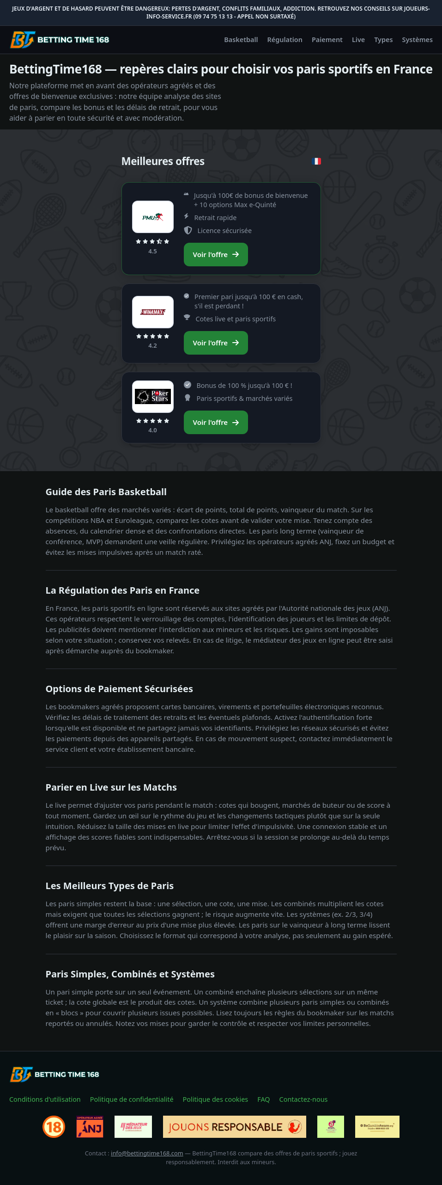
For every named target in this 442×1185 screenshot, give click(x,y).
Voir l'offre (216, 254)
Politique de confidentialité (132, 1099)
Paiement (327, 39)
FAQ (263, 1099)
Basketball (241, 39)
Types (383, 39)
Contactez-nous (303, 1099)
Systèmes (417, 39)
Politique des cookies (215, 1099)
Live (358, 39)
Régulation (285, 39)
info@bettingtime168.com (147, 1153)
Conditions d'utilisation (45, 1099)
